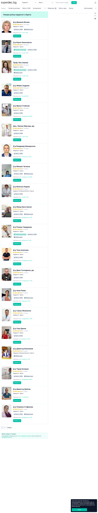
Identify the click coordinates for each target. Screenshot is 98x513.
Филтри (71, 8)
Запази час (17, 36)
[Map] (73, 165)
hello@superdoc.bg (7, 437)
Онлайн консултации (14, 8)
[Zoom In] (95, 13)
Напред (9, 427)
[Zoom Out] (95, 15)
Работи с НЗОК (26, 8)
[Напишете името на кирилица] (62, 2)
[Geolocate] (95, 18)
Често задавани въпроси (24, 436)
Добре (79, 509)
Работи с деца (62, 8)
